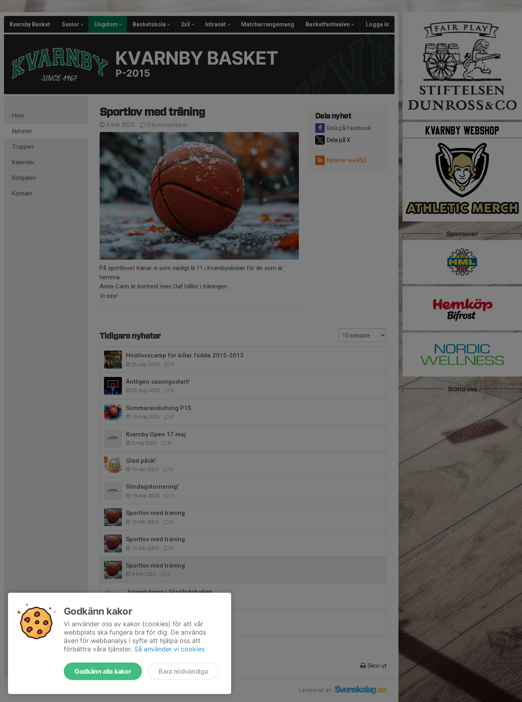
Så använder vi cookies (169, 649)
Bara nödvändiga (183, 671)
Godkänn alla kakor (103, 671)
